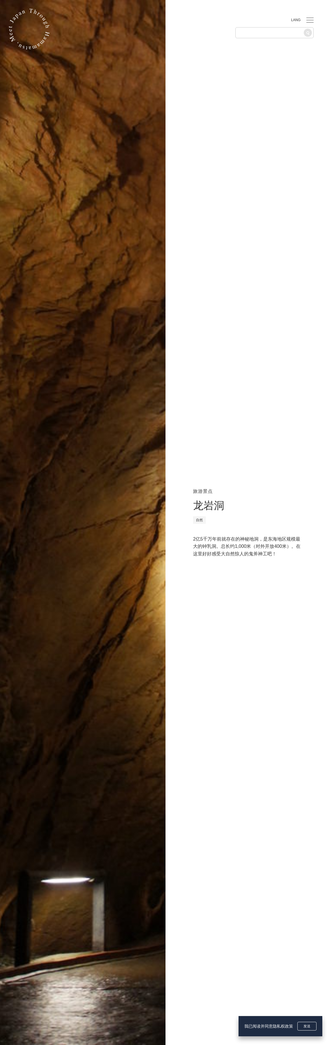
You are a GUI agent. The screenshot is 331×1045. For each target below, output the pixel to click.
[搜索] (308, 33)
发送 (306, 1026)
